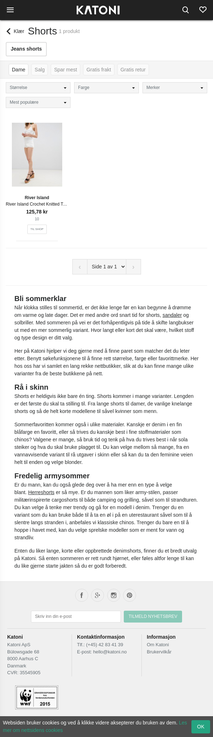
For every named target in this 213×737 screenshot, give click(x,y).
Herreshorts (41, 492)
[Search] (185, 10)
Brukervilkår (159, 651)
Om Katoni (158, 644)
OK (200, 726)
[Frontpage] (98, 10)
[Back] (15, 31)
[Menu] (10, 10)
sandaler (172, 315)
